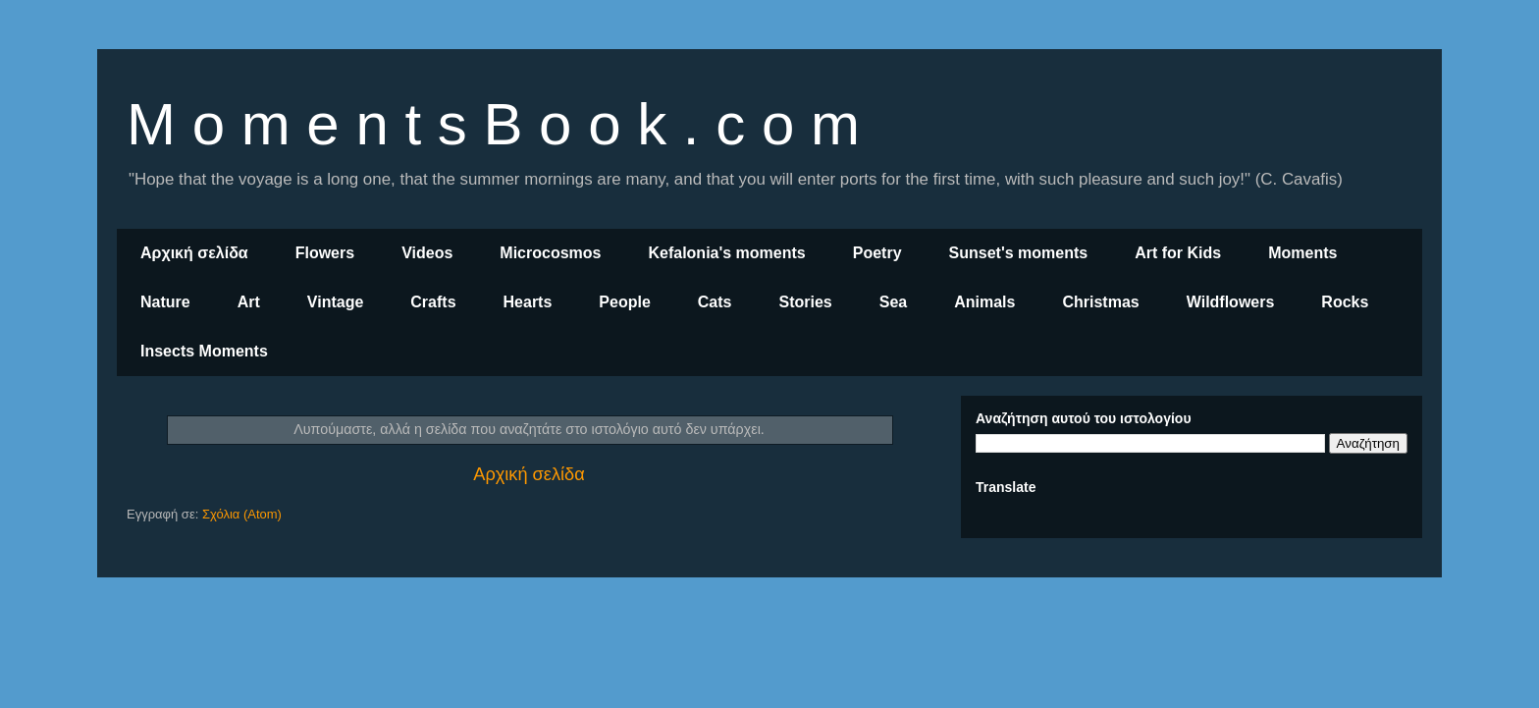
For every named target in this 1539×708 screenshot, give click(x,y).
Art (249, 302)
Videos (426, 253)
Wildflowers (1231, 302)
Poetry (877, 253)
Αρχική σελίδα (194, 253)
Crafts (432, 302)
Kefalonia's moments (726, 253)
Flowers (324, 253)
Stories (805, 302)
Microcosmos (550, 253)
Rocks (1344, 302)
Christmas (1100, 302)
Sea (893, 302)
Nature (165, 302)
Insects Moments (204, 351)
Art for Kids (1178, 253)
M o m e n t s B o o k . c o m (493, 124)
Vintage (335, 302)
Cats (715, 302)
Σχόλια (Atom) (242, 514)
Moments (1302, 253)
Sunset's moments (1018, 253)
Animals (984, 302)
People (624, 302)
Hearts (528, 302)
